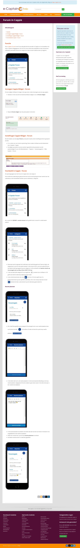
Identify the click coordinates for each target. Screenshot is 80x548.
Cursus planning (25, 523)
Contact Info (5, 521)
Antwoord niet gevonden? (68, 522)
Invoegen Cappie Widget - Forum (14, 34)
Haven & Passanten (26, 532)
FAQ (51, 14)
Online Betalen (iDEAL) (45, 518)
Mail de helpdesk (68, 14)
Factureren (5, 523)
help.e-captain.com (56, 2)
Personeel (43, 521)
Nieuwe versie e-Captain (66, 44)
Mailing (4, 526)
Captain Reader (25, 520)
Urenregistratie (44, 531)
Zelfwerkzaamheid (44, 539)
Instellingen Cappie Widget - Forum (15, 35)
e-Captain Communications (27, 529)
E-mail (23, 531)
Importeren (5, 531)
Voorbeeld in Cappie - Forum (13, 37)
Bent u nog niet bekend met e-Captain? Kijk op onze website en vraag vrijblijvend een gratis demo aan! (67, 531)
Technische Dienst (44, 526)
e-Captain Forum (11, 46)
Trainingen (57, 14)
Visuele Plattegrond (44, 532)
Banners (23, 516)
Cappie (45, 14)
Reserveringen (43, 523)
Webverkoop (43, 537)
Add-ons (39, 14)
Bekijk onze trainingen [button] (62, 68)
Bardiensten (24, 518)
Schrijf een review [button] (61, 88)
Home (5, 14)
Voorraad (42, 534)
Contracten (24, 521)
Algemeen (5, 516)
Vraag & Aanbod (44, 536)
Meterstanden (43, 516)
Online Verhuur (44, 520)
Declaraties (24, 524)
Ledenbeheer (5, 524)
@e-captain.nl (63, 527)
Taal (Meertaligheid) (44, 524)
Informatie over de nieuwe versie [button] (66, 47)
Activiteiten (5, 518)
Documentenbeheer (26, 526)
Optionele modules (28, 14)
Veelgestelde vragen (66, 515)
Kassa (23, 534)
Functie (8, 32)
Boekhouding (5, 520)
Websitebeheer (6, 529)
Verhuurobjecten (6, 528)
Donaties (23, 528)
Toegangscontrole (44, 529)
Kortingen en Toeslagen (26, 536)
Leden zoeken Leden (26, 537)
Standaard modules (15, 14)
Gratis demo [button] (63, 536)
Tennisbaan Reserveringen (46, 528)
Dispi (19, 545)
